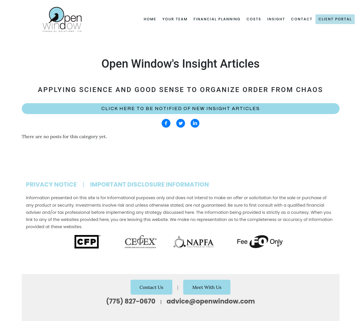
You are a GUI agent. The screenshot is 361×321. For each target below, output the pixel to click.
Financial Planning (217, 19)
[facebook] (166, 123)
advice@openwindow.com (211, 301)
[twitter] (180, 123)
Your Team (175, 19)
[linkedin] (195, 123)
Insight (276, 19)
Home (150, 19)
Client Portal (335, 19)
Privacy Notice (51, 184)
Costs (253, 19)
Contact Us (151, 287)
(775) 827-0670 (130, 301)
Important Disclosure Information (149, 184)
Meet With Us (207, 287)
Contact (302, 19)
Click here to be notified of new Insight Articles (180, 108)
